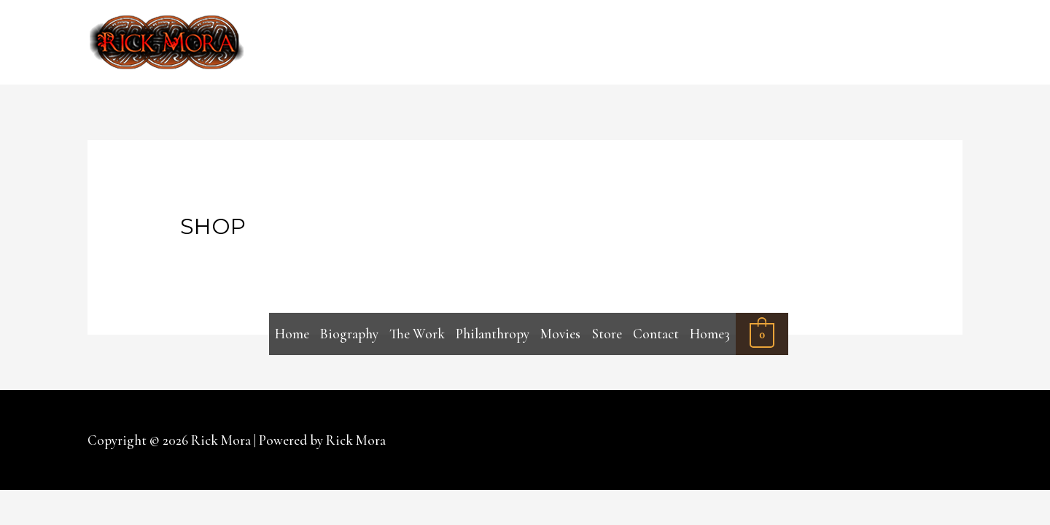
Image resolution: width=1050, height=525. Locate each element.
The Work (417, 333)
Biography (349, 333)
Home (292, 333)
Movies (560, 333)
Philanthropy (492, 333)
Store (607, 333)
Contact (656, 333)
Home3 (710, 333)
